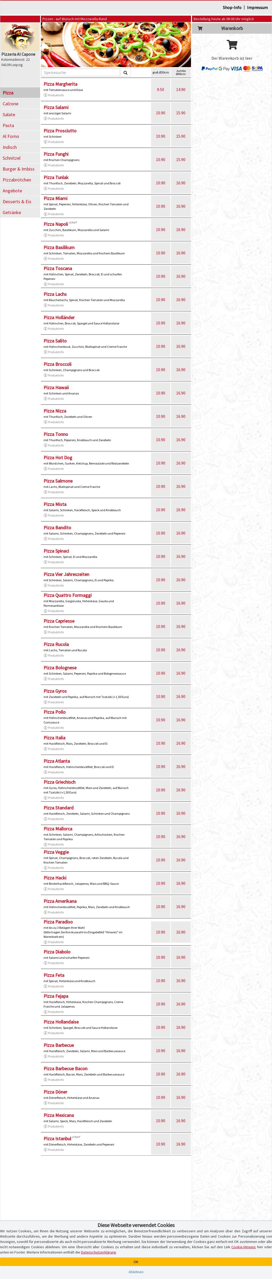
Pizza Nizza (55, 411)
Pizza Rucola (56, 644)
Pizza (8, 93)
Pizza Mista (55, 504)
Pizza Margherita (60, 84)
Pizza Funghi (56, 154)
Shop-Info (232, 7)
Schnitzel (11, 158)
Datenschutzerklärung (98, 1252)
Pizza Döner (55, 1092)
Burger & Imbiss (19, 169)
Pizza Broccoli (57, 364)
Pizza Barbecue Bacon (65, 1068)
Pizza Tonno (56, 434)
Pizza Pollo (55, 712)
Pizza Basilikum (59, 247)
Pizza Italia (54, 738)
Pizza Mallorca (58, 829)
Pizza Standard (59, 808)
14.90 (180, 89)
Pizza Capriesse (59, 621)
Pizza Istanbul (57, 1138)
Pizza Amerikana (60, 901)
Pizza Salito (55, 341)
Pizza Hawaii (56, 387)
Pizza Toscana (58, 268)
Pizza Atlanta (57, 761)
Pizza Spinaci (56, 551)
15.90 (180, 112)
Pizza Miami (55, 198)
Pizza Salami (56, 107)
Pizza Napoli (56, 224)
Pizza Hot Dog (58, 457)
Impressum (257, 7)
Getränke (12, 212)
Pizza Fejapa (56, 996)
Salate (9, 114)
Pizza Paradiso (58, 922)
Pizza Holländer (59, 317)
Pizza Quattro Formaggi (68, 595)
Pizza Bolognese (60, 668)
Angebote (12, 191)
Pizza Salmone (58, 481)
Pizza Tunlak (56, 177)
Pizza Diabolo (57, 952)
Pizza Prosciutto (60, 131)
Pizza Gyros (55, 691)
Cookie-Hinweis (243, 1247)
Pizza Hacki (55, 878)
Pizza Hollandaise (61, 1022)
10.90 (160, 112)
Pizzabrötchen (17, 180)
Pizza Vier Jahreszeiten (66, 574)
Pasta (8, 125)
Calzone (10, 104)
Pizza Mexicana (59, 1115)
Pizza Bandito (57, 527)
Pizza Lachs (55, 294)
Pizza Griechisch (59, 782)
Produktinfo (54, 95)
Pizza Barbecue (59, 1045)
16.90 (180, 182)
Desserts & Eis (17, 201)
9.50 (160, 89)
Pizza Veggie (56, 852)
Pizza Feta (54, 975)
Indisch (10, 147)
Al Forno (11, 136)
